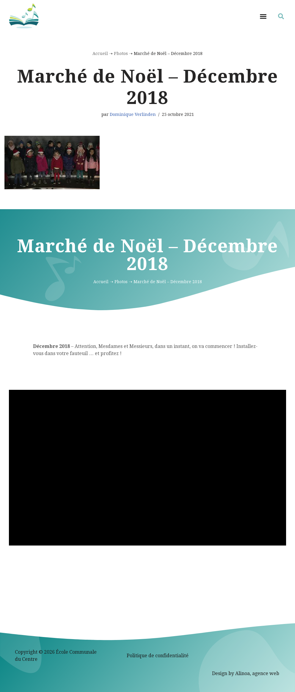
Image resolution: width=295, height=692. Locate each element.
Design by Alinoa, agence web (245, 673)
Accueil (100, 53)
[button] (263, 16)
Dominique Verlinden (133, 114)
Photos (121, 53)
